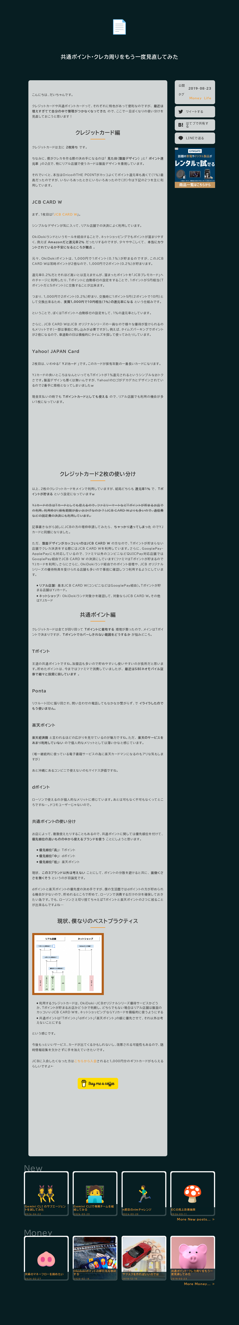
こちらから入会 (85, 1061)
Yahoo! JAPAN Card (55, 351)
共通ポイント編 (98, 614)
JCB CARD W (47, 202)
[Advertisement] (98, 436)
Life (207, 98)
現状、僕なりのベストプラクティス (98, 921)
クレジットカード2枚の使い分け (98, 474)
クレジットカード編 (97, 132)
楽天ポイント (43, 725)
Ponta (39, 691)
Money (195, 98)
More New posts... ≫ (196, 1219)
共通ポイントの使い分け (54, 821)
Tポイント (41, 651)
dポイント (41, 787)
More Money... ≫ (199, 1283)
